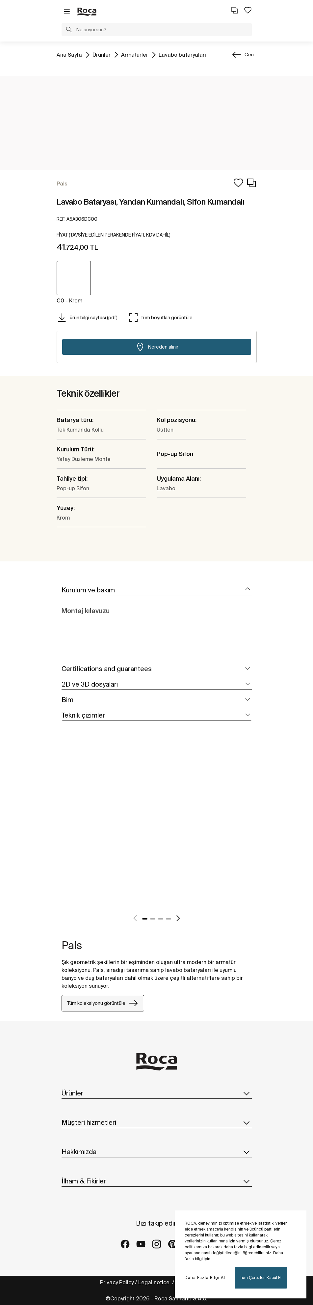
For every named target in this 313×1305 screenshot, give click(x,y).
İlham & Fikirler (157, 1181)
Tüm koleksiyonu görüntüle (103, 1003)
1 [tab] (144, 919)
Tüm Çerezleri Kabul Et (261, 1277)
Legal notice (154, 1282)
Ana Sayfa (69, 54)
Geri (249, 54)
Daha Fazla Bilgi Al (205, 1277)
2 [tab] (152, 919)
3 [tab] (160, 919)
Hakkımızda (157, 1152)
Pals (72, 945)
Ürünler (101, 54)
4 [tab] (168, 919)
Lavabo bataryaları (182, 54)
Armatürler (134, 54)
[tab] (157, 590)
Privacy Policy (117, 1282)
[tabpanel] (64, 829)
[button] (69, 30)
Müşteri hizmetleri (157, 1122)
